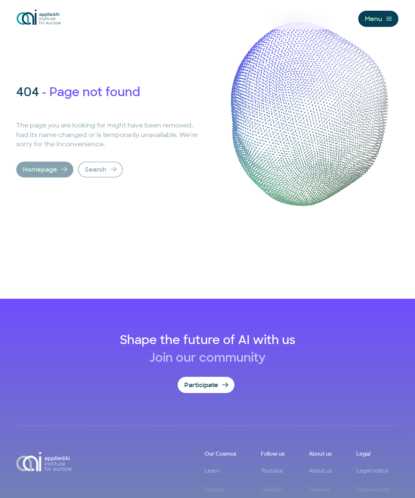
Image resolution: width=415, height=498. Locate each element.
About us (320, 470)
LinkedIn (272, 490)
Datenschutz (373, 490)
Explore (214, 490)
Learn (212, 470)
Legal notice (372, 470)
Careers (319, 490)
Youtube (272, 470)
